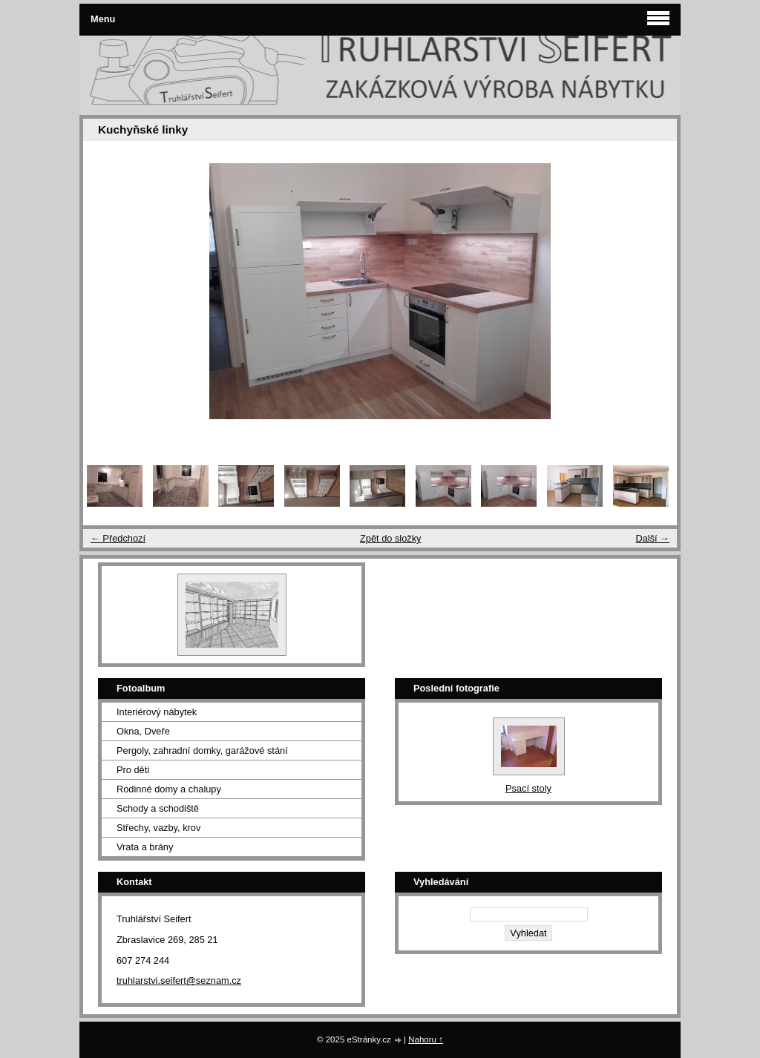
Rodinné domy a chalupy (169, 789)
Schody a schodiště (158, 808)
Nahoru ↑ (425, 1039)
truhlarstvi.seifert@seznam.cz (179, 980)
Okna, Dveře (143, 731)
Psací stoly (528, 788)
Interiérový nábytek (157, 711)
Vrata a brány (145, 846)
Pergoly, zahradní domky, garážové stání (202, 750)
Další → (652, 538)
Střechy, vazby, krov (158, 827)
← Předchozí (118, 538)
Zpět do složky (391, 538)
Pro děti (133, 769)
